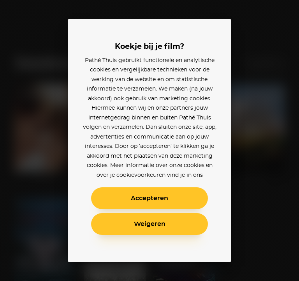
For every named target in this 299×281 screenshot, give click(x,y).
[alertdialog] (149, 140)
